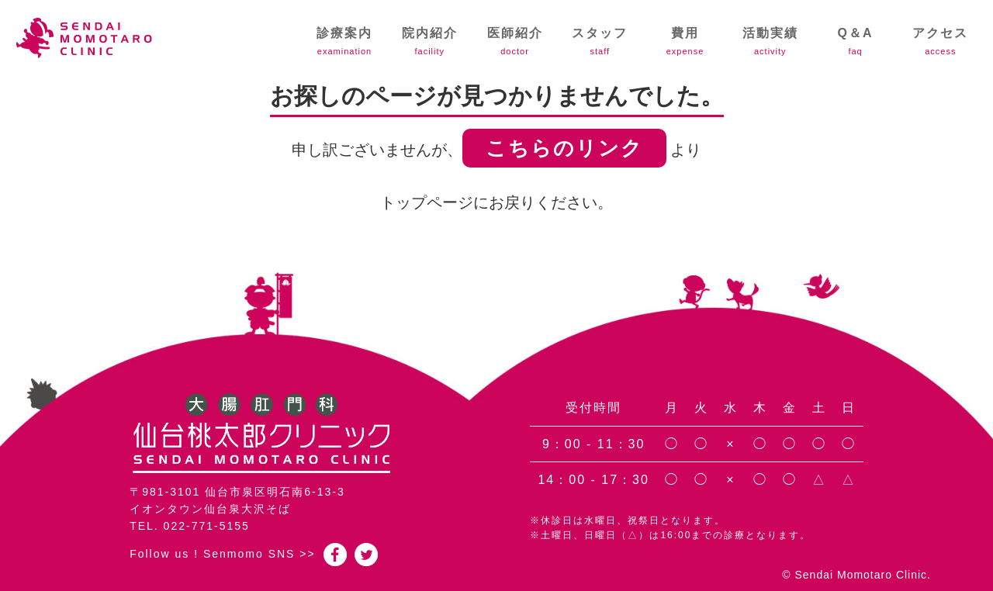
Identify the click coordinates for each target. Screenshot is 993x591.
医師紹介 (515, 41)
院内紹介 (430, 41)
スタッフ (600, 41)
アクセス (940, 41)
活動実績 (770, 41)
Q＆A (856, 41)
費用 (685, 41)
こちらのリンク (564, 148)
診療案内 (344, 41)
